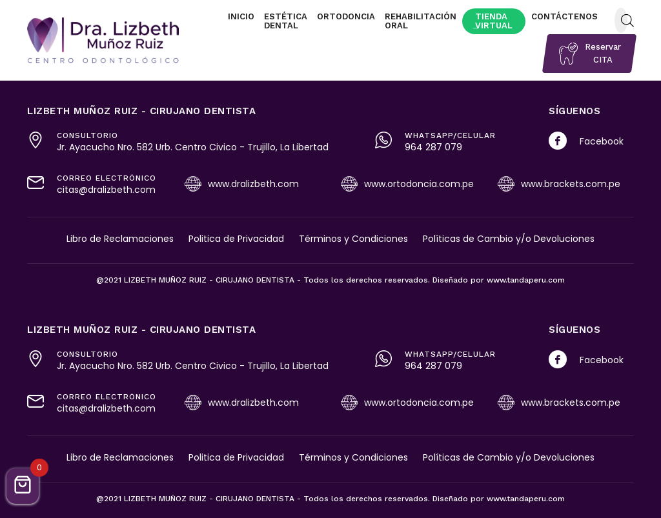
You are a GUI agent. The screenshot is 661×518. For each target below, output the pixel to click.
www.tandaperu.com (526, 279)
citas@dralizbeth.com (106, 189)
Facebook (602, 141)
